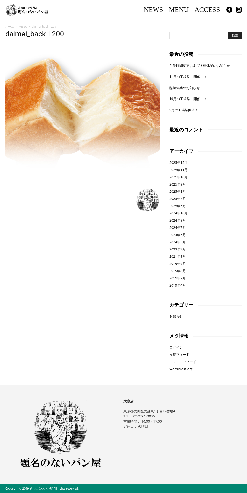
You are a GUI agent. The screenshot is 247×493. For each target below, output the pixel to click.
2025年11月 (178, 169)
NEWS (153, 9)
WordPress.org (180, 369)
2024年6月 (177, 234)
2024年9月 (177, 220)
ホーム (9, 27)
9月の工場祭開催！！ (185, 110)
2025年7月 (177, 198)
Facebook (229, 9)
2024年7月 (177, 227)
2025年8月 (177, 191)
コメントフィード (182, 361)
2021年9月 (177, 256)
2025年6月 (177, 206)
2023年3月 (177, 249)
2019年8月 (177, 271)
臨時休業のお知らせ (184, 88)
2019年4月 (177, 285)
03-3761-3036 (144, 416)
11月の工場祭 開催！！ (188, 77)
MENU (179, 9)
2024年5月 (177, 242)
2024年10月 (178, 213)
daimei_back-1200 (34, 34)
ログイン (176, 347)
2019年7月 (177, 278)
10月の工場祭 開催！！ (188, 99)
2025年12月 (178, 162)
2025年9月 (177, 184)
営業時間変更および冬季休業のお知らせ (199, 66)
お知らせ (176, 316)
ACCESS (207, 9)
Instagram (239, 9)
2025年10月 (178, 177)
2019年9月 (177, 263)
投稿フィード (179, 354)
